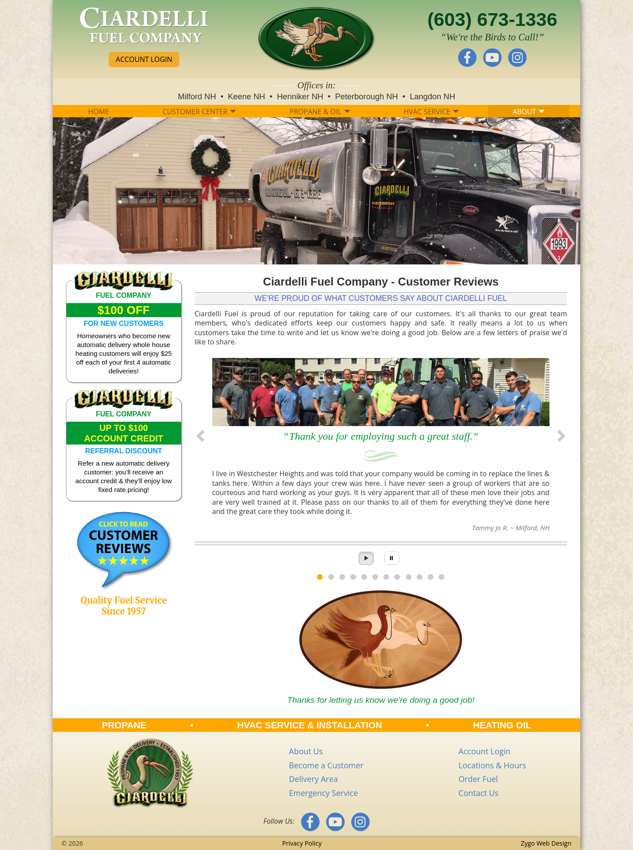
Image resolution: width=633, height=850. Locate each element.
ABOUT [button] (529, 111)
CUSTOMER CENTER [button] (199, 111)
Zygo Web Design (546, 843)
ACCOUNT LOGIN (144, 59)
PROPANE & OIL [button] (320, 111)
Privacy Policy (302, 843)
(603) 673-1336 (492, 19)
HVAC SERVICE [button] (431, 111)
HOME (98, 111)
